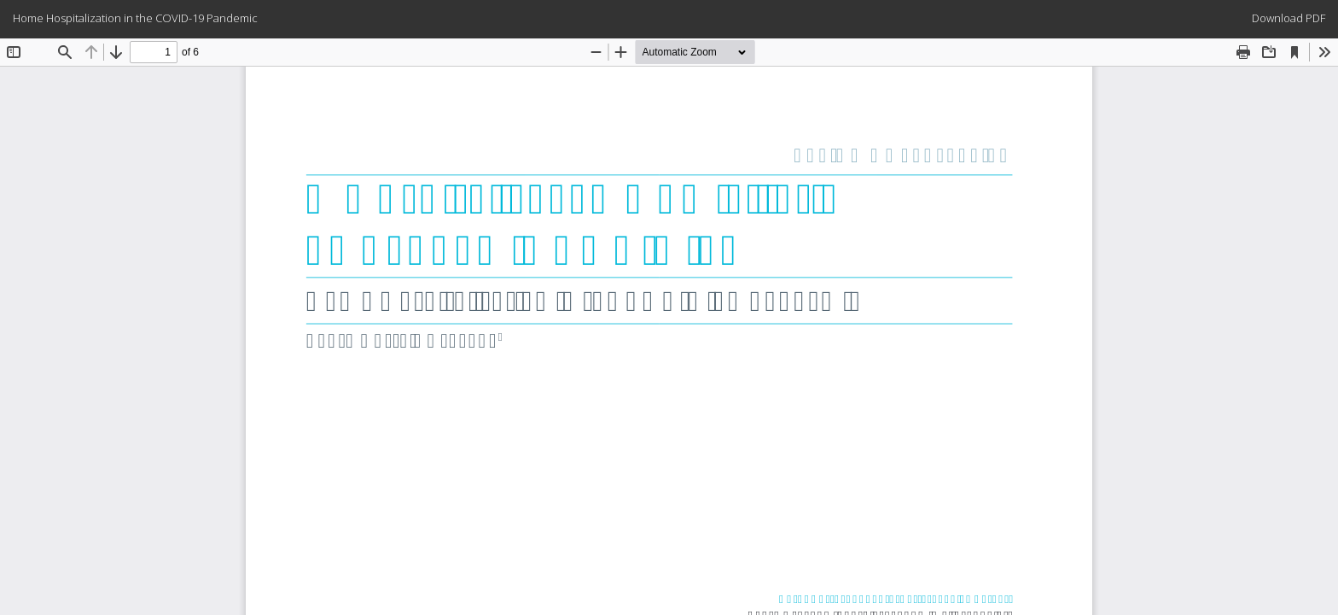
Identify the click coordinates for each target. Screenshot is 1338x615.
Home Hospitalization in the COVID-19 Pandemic (135, 18)
